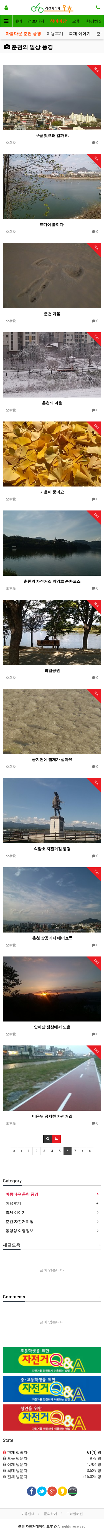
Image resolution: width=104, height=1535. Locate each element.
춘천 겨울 (52, 314)
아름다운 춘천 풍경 (23, 33)
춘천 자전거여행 (20, 1221)
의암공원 (52, 670)
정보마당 (36, 21)
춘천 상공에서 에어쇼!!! (52, 938)
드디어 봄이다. (52, 224)
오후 (76, 21)
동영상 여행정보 (20, 1230)
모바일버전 (74, 1514)
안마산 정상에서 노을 (52, 1027)
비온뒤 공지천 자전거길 (52, 1116)
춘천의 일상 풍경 (28, 47)
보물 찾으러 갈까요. (52, 135)
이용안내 (28, 1514)
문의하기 (50, 1514)
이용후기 (55, 33)
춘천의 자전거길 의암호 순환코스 (52, 581)
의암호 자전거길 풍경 (52, 849)
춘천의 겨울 (52, 403)
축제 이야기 (80, 33)
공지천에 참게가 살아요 (52, 759)
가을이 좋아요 (52, 492)
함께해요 (94, 21)
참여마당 (58, 21)
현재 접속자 (17, 1452)
